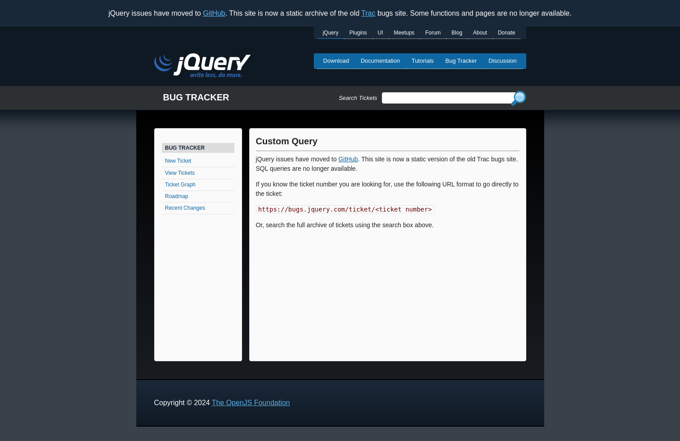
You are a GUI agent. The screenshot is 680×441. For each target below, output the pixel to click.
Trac (368, 13)
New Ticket (178, 161)
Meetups (404, 33)
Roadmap (176, 196)
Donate (506, 33)
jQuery (330, 33)
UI (380, 33)
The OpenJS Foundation (251, 402)
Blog (456, 33)
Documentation (380, 60)
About (480, 33)
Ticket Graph (180, 185)
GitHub (214, 13)
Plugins (358, 33)
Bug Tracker (461, 60)
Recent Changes (185, 208)
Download (336, 60)
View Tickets (180, 173)
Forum (433, 33)
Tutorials (422, 60)
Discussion (503, 60)
